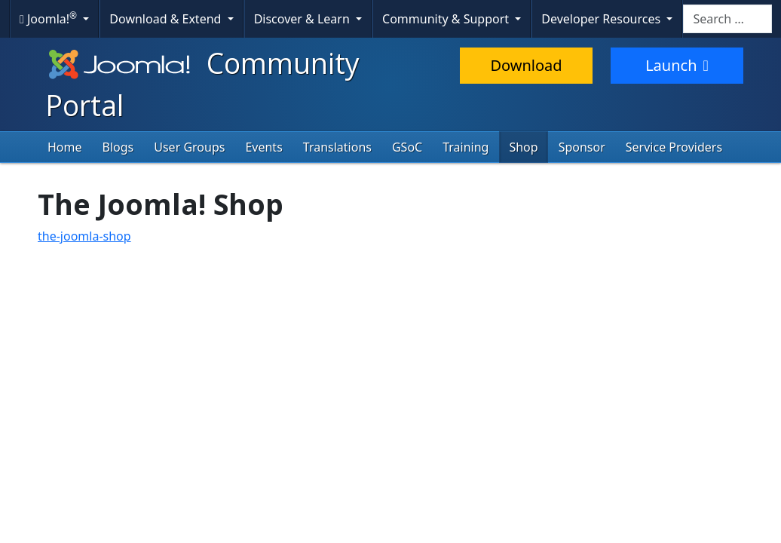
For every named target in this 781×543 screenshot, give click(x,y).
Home (64, 147)
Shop (523, 147)
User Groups (189, 147)
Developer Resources (602, 19)
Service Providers (674, 147)
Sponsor (582, 147)
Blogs (118, 147)
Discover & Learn (303, 19)
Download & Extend (166, 19)
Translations (337, 147)
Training (466, 147)
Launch (677, 65)
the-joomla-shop (84, 236)
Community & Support (447, 19)
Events (263, 147)
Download (526, 65)
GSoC (407, 147)
